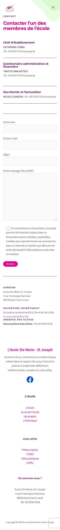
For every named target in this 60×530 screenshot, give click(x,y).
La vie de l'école (30, 412)
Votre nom (30, 126)
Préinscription (30, 450)
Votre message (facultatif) (30, 195)
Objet (30, 159)
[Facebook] (30, 379)
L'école (30, 408)
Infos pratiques (30, 458)
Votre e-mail (30, 143)
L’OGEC (30, 454)
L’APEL (30, 463)
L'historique (30, 420)
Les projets (30, 416)
